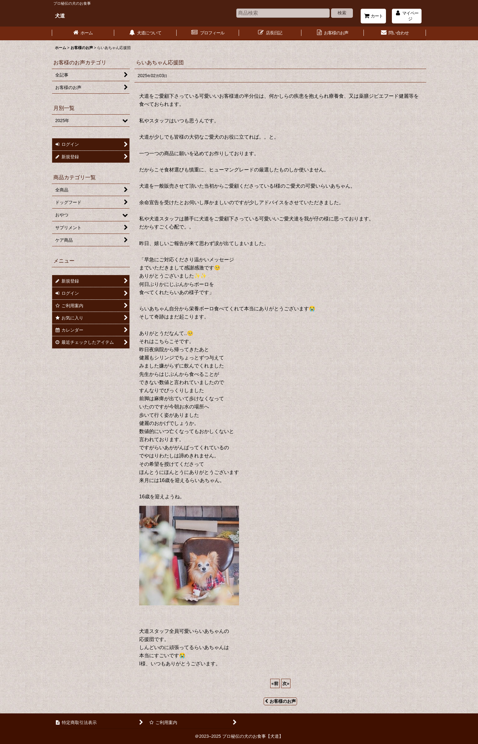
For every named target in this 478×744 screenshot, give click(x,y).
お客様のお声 (280, 701)
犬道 (60, 15)
